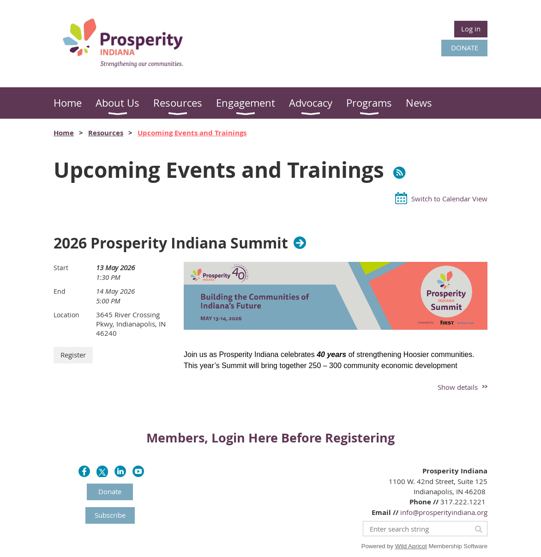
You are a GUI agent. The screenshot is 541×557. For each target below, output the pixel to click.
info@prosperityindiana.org (443, 512)
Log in (471, 28)
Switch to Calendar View (449, 198)
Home (64, 133)
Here (263, 437)
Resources (105, 133)
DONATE (464, 47)
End (60, 291)
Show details (458, 387)
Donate (109, 491)
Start (61, 267)
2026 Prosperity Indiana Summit (171, 243)
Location (66, 314)
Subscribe (110, 515)
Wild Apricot (411, 546)
